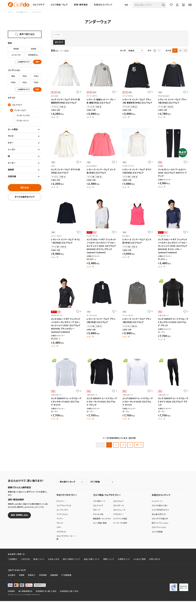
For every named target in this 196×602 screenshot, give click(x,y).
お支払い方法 (53, 560)
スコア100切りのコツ (160, 511)
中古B (13, 82)
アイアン (60, 519)
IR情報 (21, 576)
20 (175, 51)
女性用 (33, 49)
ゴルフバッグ (98, 506)
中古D (36, 82)
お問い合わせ (154, 560)
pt (53, 118)
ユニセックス (16, 55)
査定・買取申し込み (19, 516)
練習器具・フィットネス (102, 519)
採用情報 (43, 576)
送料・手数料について (71, 560)
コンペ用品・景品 (100, 524)
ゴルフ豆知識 (157, 533)
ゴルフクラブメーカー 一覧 (66, 538)
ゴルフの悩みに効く (160, 506)
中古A (36, 76)
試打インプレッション (160, 524)
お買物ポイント (124, 560)
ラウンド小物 (98, 515)
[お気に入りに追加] (78, 93)
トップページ (157, 502)
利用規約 (11, 592)
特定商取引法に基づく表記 (46, 592)
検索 (37, 62)
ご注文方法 (25, 560)
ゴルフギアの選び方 (160, 519)
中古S (24, 76)
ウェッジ (60, 524)
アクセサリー (118, 515)
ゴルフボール (118, 506)
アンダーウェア (59, 35)
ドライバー (61, 502)
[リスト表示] (159, 51)
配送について (38, 560)
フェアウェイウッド (64, 506)
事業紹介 (31, 576)
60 (185, 51)
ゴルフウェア (118, 502)
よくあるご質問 (140, 560)
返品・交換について (92, 560)
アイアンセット (62, 515)
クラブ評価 (95, 482)
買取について (108, 560)
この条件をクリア (23, 62)
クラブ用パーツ (99, 502)
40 (180, 51)
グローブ (96, 511)
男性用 (16, 49)
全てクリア (59, 43)
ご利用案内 (12, 560)
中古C (24, 82)
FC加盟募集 (66, 576)
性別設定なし (33, 55)
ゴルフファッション (159, 528)
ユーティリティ (62, 511)
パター (59, 528)
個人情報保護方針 (25, 592)
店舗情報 (54, 576)
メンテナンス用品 (120, 519)
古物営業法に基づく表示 (69, 592)
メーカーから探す (120, 524)
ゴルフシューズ (119, 511)
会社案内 (11, 576)
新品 (13, 76)
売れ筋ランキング (67, 482)
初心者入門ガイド (159, 515)
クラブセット (61, 533)
